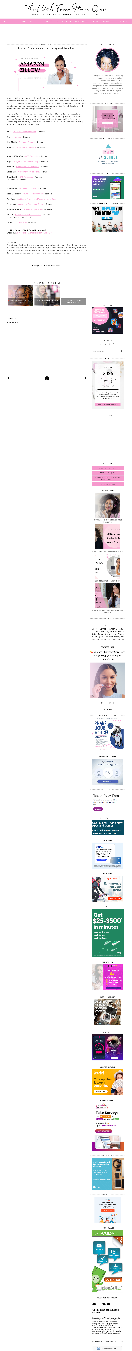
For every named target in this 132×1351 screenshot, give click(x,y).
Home (24, 21)
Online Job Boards (51, 21)
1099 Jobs (95, 639)
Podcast (96, 21)
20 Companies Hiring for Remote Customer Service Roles (108, 521)
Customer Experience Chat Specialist (107, 581)
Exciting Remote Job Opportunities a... (73, 301)
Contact (106, 21)
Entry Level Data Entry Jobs (114, 637)
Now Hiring (48, 265)
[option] (21, 296)
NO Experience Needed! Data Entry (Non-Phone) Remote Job (107, 611)
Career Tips (66, 21)
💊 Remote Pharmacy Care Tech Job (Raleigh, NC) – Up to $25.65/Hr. (107, 655)
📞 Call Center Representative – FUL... (47, 301)
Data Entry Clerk (101, 634)
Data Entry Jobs (108, 472)
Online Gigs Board (82, 21)
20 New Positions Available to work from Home (107, 551)
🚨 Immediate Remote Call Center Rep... (20, 301)
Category (33, 21)
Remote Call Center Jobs (111, 639)
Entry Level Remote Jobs (108, 628)
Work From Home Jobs (55, 265)
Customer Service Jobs (108, 468)
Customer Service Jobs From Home (108, 631)
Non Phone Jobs (107, 484)
